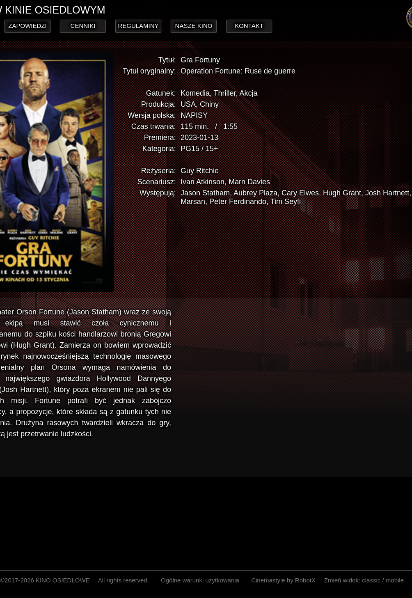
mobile (395, 580)
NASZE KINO (194, 25)
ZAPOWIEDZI (27, 25)
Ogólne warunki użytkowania (200, 580)
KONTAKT (249, 25)
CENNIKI (83, 25)
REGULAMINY (138, 25)
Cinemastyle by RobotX (283, 580)
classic (371, 580)
